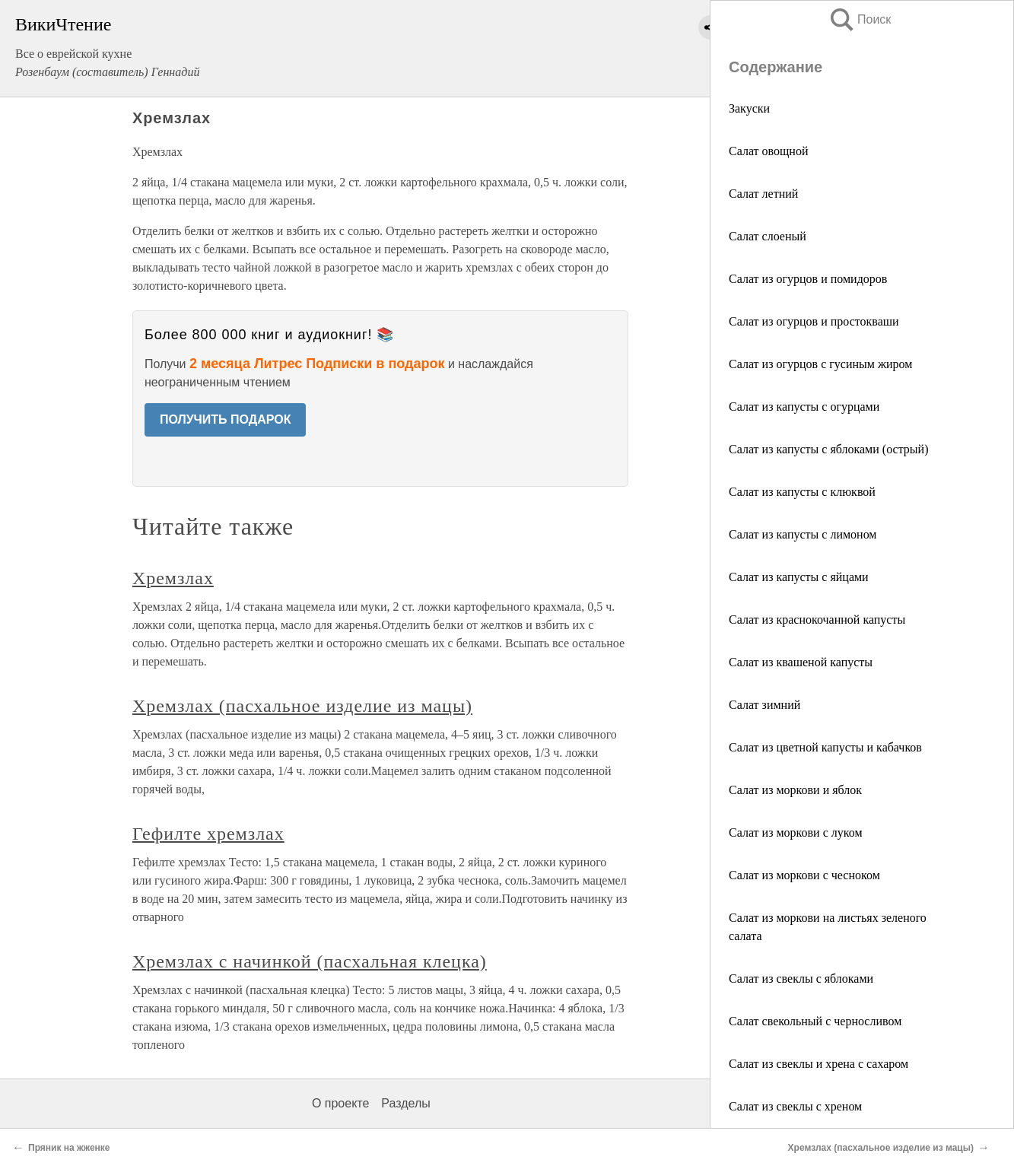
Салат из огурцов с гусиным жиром (820, 363)
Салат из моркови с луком (796, 832)
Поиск (859, 19)
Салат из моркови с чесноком (804, 875)
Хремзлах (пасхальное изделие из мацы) (302, 706)
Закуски (749, 108)
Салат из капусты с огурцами (804, 406)
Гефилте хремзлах (208, 834)
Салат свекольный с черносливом (815, 1021)
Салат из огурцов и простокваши (814, 321)
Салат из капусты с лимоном (802, 534)
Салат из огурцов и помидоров (808, 278)
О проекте (340, 1103)
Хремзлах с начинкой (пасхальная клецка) (309, 961)
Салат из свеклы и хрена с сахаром (818, 1063)
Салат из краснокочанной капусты (817, 619)
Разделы (405, 1103)
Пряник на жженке (69, 1147)
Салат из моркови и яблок (795, 789)
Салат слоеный (767, 236)
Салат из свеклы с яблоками (801, 978)
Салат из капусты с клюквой (802, 491)
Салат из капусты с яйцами (799, 576)
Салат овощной (768, 151)
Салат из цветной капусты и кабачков (825, 747)
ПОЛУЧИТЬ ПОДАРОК (225, 419)
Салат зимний (764, 704)
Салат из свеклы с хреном (795, 1106)
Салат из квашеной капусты (801, 662)
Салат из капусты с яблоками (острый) (828, 449)
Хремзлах (173, 578)
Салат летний (763, 193)
